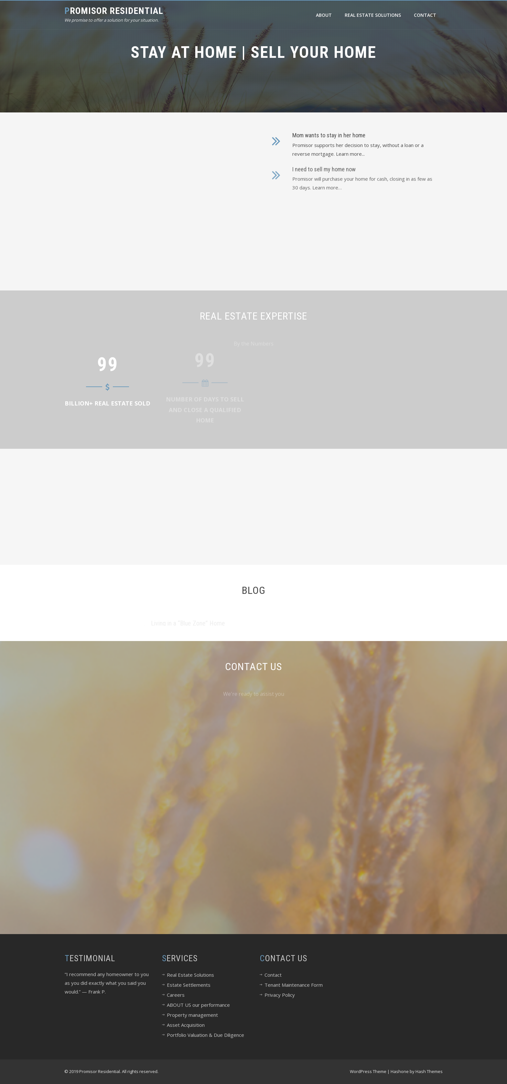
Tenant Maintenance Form (293, 985)
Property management (192, 1015)
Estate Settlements (188, 985)
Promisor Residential (113, 10)
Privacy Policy (279, 995)
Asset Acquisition (186, 1025)
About (324, 15)
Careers (176, 995)
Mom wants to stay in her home (328, 132)
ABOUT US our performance (198, 1005)
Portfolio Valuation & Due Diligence (205, 1035)
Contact (425, 15)
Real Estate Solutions (373, 15)
